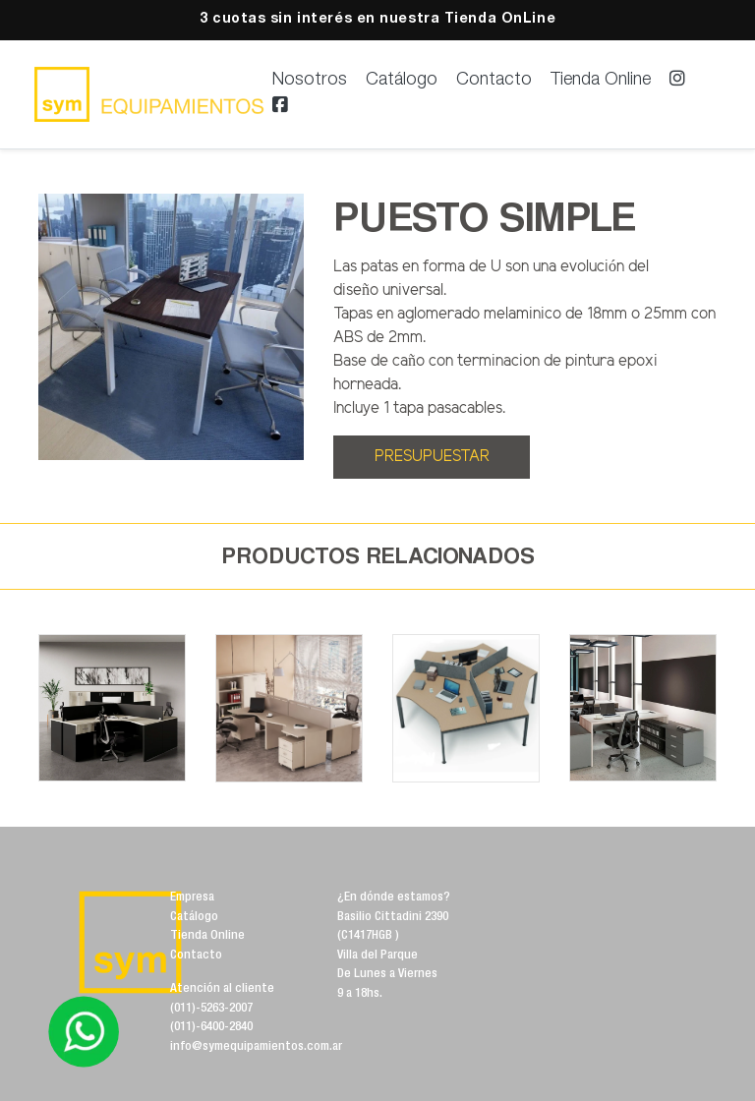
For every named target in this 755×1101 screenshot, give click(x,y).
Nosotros (309, 80)
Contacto (494, 80)
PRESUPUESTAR (432, 456)
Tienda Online (601, 80)
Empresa (192, 898)
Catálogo (401, 80)
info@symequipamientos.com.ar (256, 1047)
